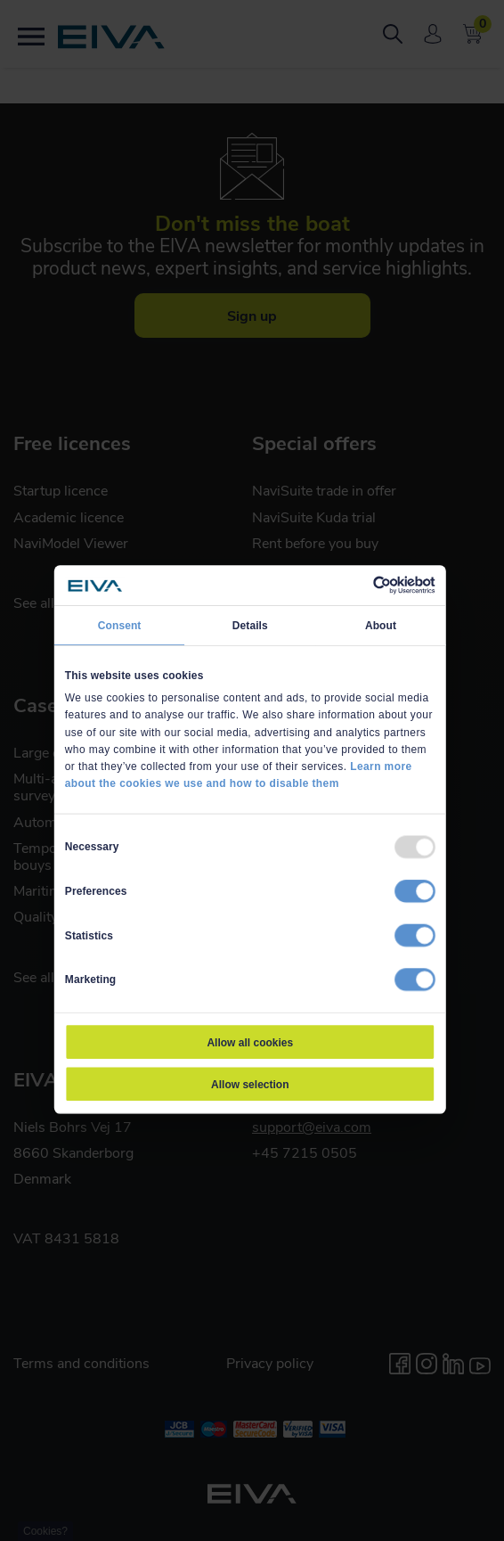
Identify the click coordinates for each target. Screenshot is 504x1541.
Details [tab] (250, 624)
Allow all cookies (250, 1042)
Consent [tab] (120, 624)
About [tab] (380, 624)
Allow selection (250, 1084)
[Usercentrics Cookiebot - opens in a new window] (373, 585)
